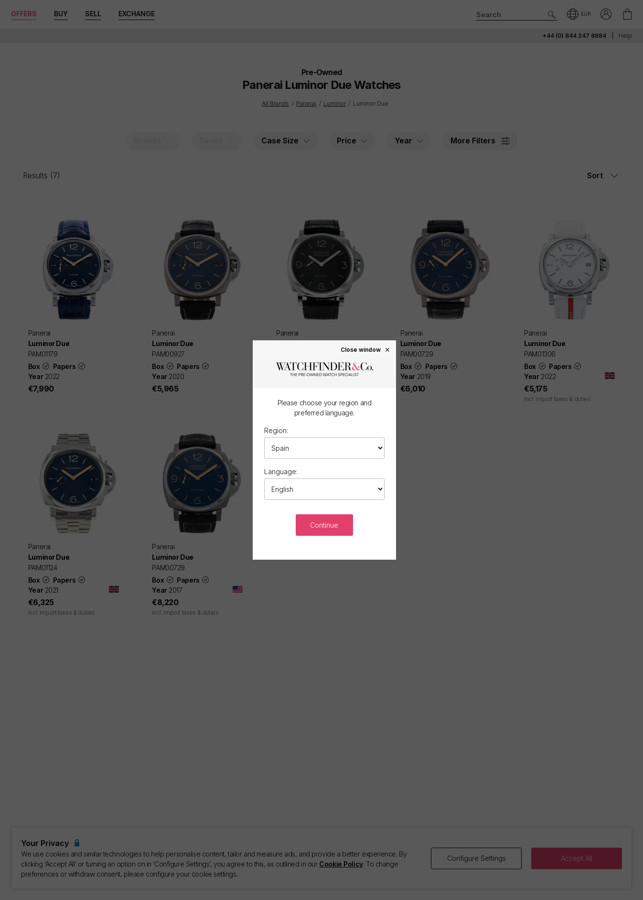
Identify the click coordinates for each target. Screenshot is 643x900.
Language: (281, 471)
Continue (324, 525)
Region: (276, 430)
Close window (365, 349)
